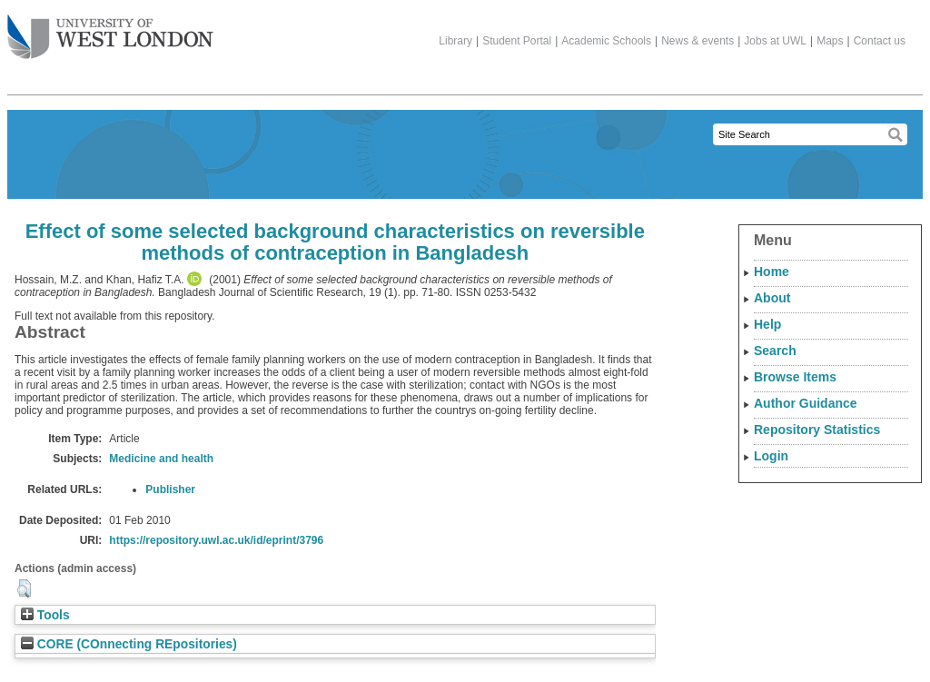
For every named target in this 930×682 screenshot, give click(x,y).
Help (767, 324)
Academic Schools (606, 41)
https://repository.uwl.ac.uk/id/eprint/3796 (216, 540)
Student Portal (516, 41)
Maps (829, 41)
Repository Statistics (817, 429)
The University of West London (110, 30)
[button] (24, 588)
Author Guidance (805, 403)
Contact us (879, 41)
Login (771, 456)
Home (771, 271)
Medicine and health (161, 458)
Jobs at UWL (775, 41)
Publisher (170, 489)
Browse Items (795, 377)
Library (455, 41)
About (772, 298)
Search (775, 350)
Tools (45, 615)
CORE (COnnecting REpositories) (129, 644)
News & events (697, 41)
